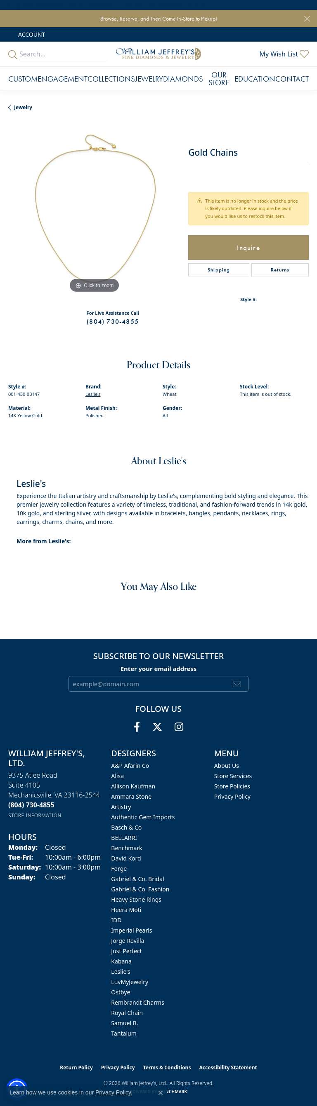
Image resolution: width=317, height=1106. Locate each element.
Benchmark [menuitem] (126, 848)
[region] (94, 209)
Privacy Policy (232, 796)
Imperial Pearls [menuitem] (131, 930)
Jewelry (149, 79)
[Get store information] (35, 815)
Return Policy (76, 1067)
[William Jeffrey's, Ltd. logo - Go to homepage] (158, 54)
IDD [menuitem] (116, 920)
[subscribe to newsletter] (237, 683)
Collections (111, 79)
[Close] (307, 19)
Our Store (218, 79)
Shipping (219, 270)
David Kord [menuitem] (126, 858)
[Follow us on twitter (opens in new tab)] (157, 727)
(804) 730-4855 (113, 321)
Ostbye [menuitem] (120, 992)
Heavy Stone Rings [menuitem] (136, 899)
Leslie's (92, 394)
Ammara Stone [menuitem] (131, 796)
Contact (292, 79)
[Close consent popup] (160, 1092)
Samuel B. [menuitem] (124, 1023)
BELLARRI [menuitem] (124, 838)
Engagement (63, 79)
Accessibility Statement (228, 1067)
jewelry (23, 107)
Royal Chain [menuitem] (127, 1013)
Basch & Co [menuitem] (126, 827)
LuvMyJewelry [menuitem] (129, 982)
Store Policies (232, 786)
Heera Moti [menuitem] (126, 910)
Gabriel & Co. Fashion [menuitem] (140, 889)
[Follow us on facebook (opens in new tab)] (137, 727)
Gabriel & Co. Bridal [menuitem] (137, 879)
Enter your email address (159, 668)
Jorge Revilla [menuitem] (127, 941)
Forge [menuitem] (119, 868)
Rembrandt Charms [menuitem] (137, 1002)
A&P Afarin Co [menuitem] (130, 765)
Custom (23, 79)
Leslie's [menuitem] (120, 971)
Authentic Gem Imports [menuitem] (143, 817)
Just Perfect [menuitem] (126, 951)
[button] (31, 34)
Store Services (233, 776)
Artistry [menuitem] (121, 807)
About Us (226, 765)
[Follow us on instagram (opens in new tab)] (178, 727)
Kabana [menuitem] (121, 961)
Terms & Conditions (167, 1067)
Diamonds (183, 79)
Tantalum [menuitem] (123, 1033)
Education (254, 79)
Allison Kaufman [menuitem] (133, 786)
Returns (280, 270)
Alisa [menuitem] (117, 776)
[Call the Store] (31, 804)
